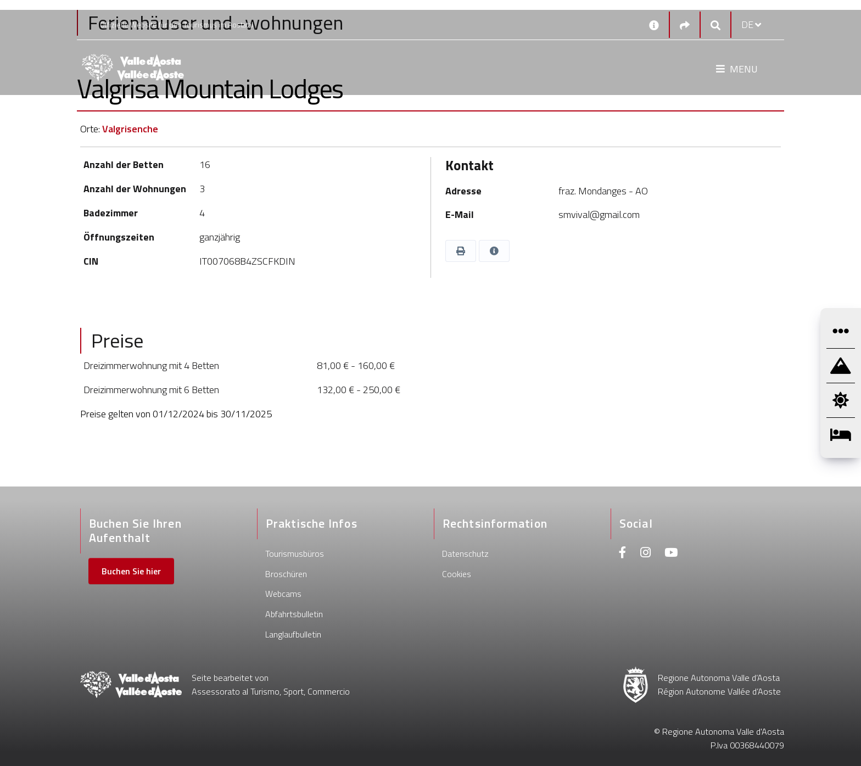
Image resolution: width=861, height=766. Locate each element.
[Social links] (685, 25)
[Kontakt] (654, 24)
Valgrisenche (130, 128)
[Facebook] (623, 554)
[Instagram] (645, 554)
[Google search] (715, 25)
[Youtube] (671, 554)
